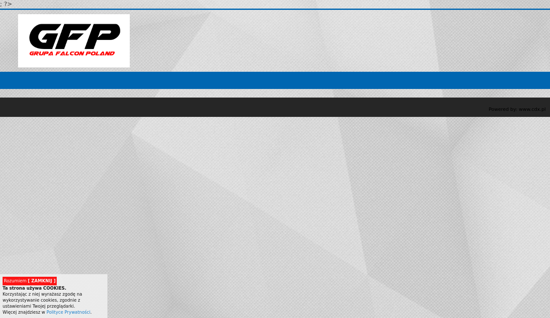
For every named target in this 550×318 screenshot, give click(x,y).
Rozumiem (29, 280)
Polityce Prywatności (68, 312)
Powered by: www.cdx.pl (517, 109)
